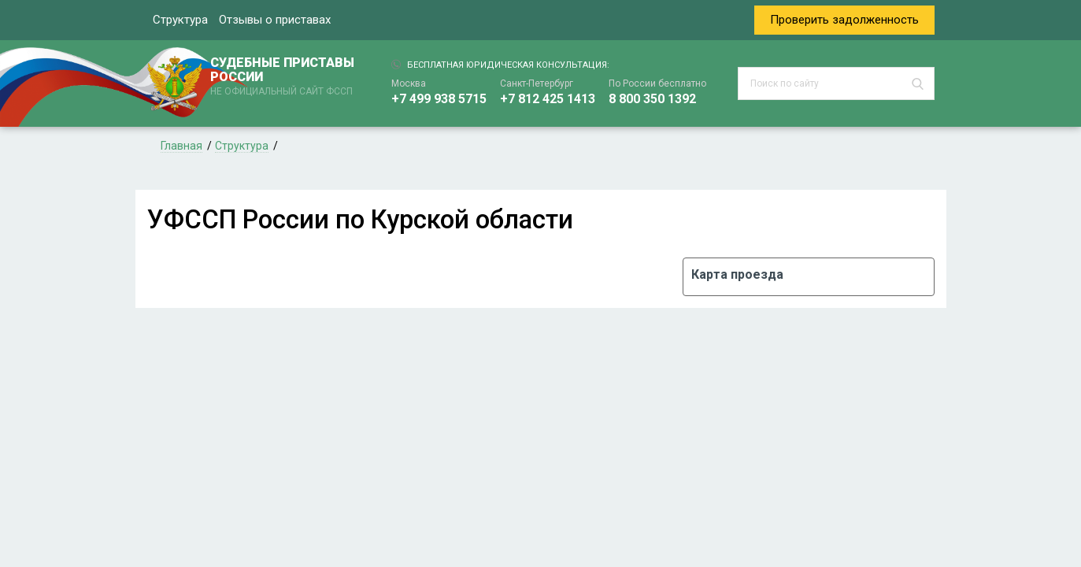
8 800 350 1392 (652, 98)
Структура (180, 20)
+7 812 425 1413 (547, 98)
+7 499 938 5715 (439, 98)
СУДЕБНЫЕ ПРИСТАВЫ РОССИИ (285, 77)
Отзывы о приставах (275, 20)
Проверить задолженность (844, 20)
